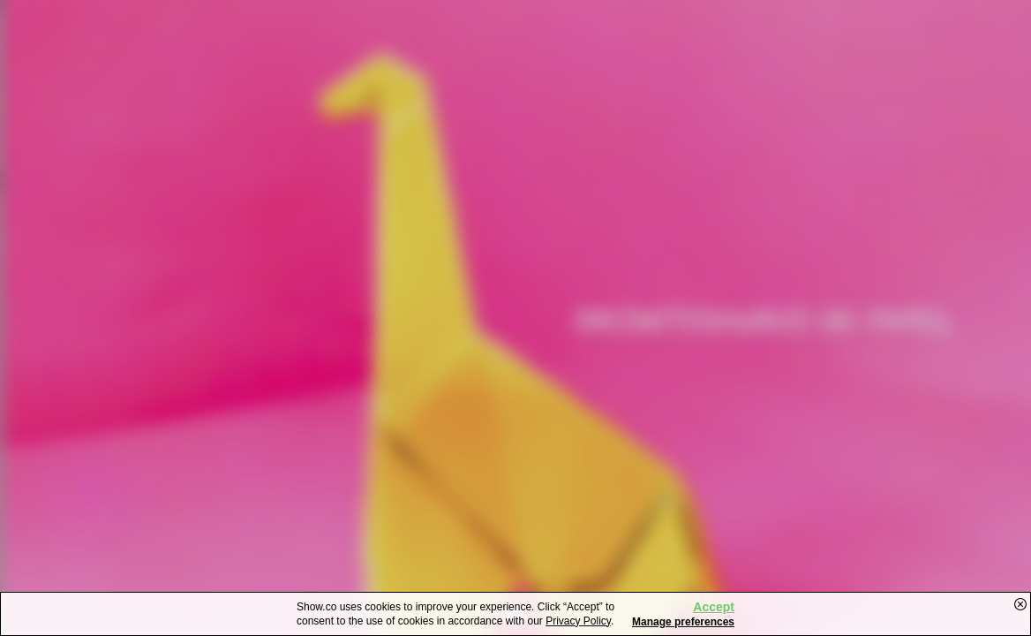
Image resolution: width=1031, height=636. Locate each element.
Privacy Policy (578, 621)
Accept (713, 607)
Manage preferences (683, 622)
